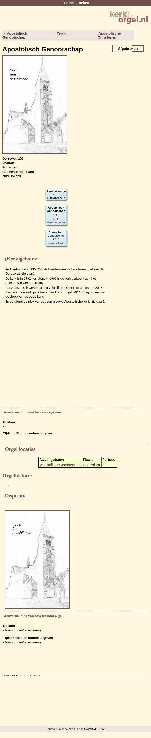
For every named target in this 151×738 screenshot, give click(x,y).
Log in (79, 728)
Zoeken (83, 3)
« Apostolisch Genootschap (14, 35)
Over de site (65, 728)
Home (69, 3)
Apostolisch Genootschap (60, 465)
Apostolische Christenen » (109, 35)
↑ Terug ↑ (61, 33)
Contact (50, 728)
